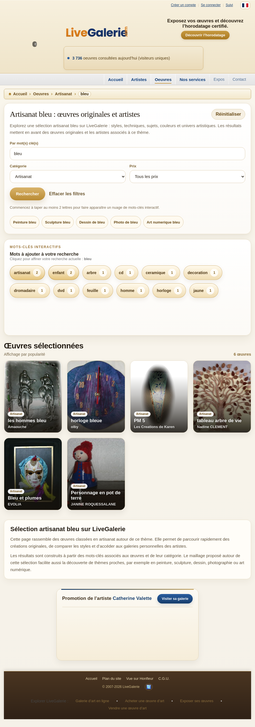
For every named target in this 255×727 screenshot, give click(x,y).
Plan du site (111, 678)
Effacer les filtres (67, 193)
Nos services (193, 79)
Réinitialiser (228, 114)
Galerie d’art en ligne (92, 701)
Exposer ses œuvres (196, 701)
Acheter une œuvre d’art (144, 701)
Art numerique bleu (163, 222)
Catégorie (18, 166)
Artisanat (63, 94)
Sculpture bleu (57, 222)
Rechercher (27, 193)
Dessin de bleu (92, 222)
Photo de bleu (126, 222)
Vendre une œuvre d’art (127, 708)
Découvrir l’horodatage (205, 35)
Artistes (139, 79)
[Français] (245, 5)
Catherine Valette (132, 598)
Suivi (229, 5)
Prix (133, 166)
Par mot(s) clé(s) (24, 143)
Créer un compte (183, 5)
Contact (239, 79)
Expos (219, 79)
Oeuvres (163, 79)
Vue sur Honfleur (139, 678)
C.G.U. (164, 678)
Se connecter (211, 5)
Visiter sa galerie (175, 599)
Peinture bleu (24, 222)
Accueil (115, 79)
